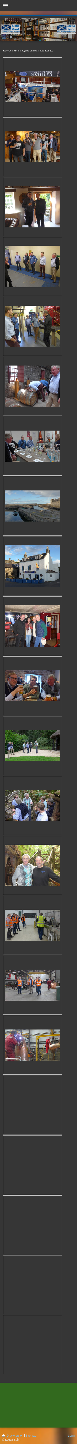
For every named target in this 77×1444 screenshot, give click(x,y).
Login (71, 1435)
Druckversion (13, 1435)
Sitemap (31, 1435)
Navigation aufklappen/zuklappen (38, 5)
